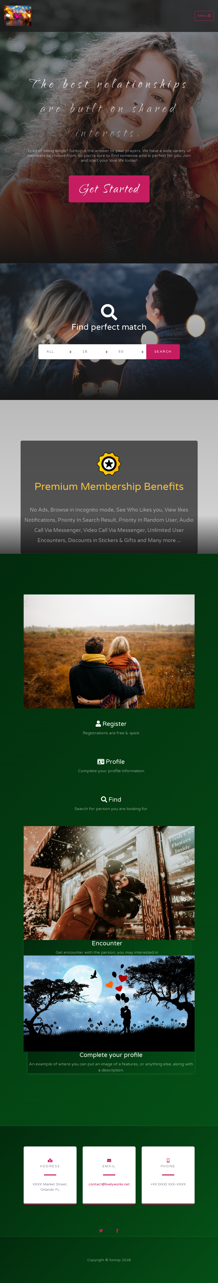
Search (162, 352)
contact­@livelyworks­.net (109, 1184)
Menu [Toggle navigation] (204, 16)
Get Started (109, 190)
